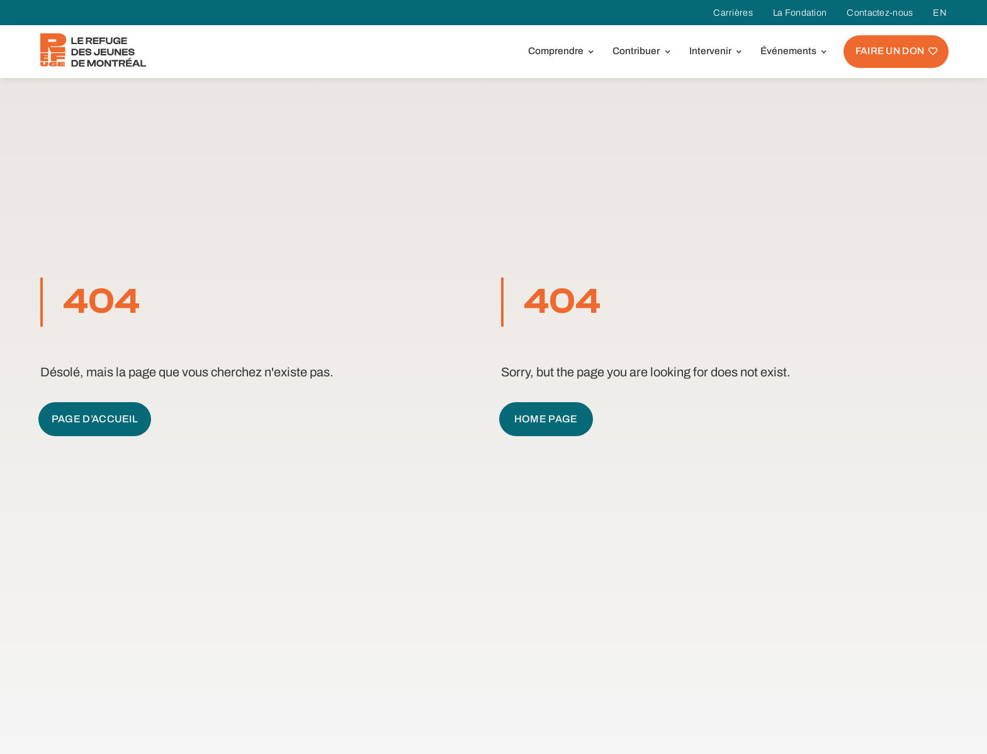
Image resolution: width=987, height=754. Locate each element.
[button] (559, 51)
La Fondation (799, 13)
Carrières (733, 13)
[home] (93, 50)
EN (940, 13)
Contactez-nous (880, 13)
